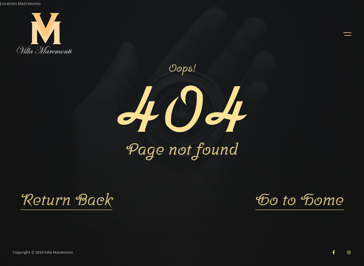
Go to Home (299, 199)
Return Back (66, 199)
